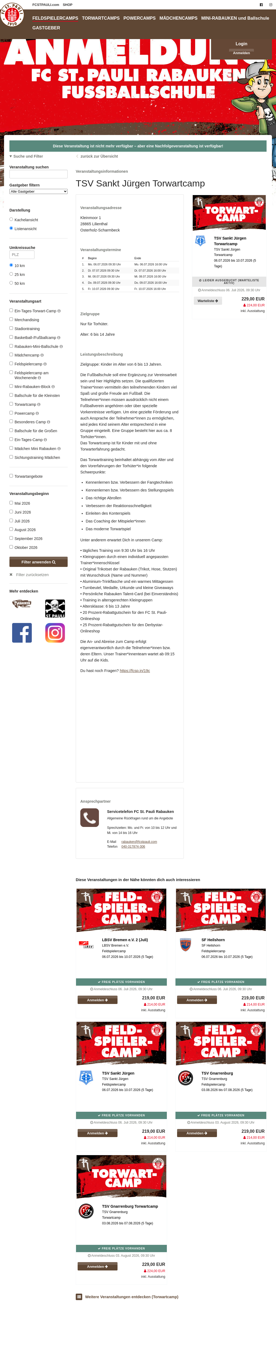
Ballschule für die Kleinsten (34, 395)
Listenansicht (23, 228)
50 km (17, 283)
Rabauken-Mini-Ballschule (36, 346)
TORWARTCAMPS (101, 18)
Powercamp (24, 413)
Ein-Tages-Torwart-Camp (35, 311)
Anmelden (241, 53)
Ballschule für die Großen (33, 430)
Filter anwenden (39, 562)
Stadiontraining (24, 328)
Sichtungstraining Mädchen (34, 457)
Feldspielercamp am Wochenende (29, 375)
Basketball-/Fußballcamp (34, 337)
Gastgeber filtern (38, 188)
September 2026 (26, 538)
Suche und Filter (28, 156)
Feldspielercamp (28, 364)
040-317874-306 (133, 846)
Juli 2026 (19, 521)
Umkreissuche (21, 248)
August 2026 (22, 529)
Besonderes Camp (29, 422)
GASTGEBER (46, 27)
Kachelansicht (23, 219)
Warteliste (208, 301)
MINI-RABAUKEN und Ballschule (235, 18)
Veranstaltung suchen (38, 168)
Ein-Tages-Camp (28, 439)
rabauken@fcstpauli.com (139, 842)
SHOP (68, 5)
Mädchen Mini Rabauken (35, 448)
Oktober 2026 (23, 547)
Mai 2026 (19, 503)
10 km (17, 265)
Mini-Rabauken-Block (32, 386)
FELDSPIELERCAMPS (55, 18)
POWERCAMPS (139, 18)
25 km (17, 274)
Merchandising (24, 319)
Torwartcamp (24, 404)
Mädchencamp (26, 355)
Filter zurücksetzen (32, 575)
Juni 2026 (20, 512)
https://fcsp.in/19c (135, 671)
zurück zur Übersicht (99, 156)
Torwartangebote (26, 476)
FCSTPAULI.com (46, 5)
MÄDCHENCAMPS (179, 18)
